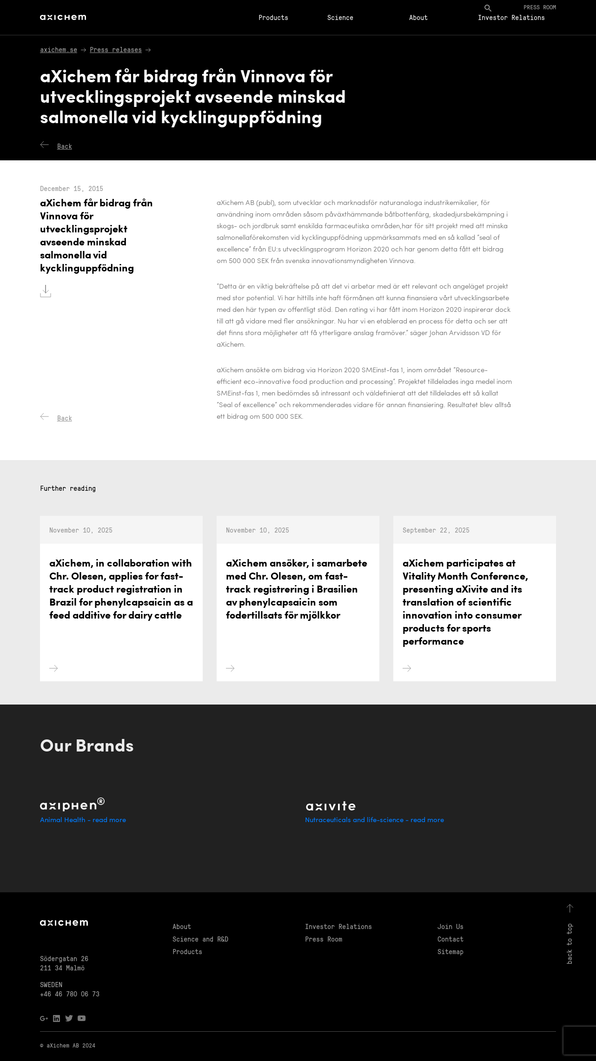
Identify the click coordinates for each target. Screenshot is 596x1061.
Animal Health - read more (83, 820)
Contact (450, 938)
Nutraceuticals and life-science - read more (374, 820)
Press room (539, 7)
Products (273, 17)
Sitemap (450, 951)
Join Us (450, 926)
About (418, 17)
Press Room (323, 938)
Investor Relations (511, 17)
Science (340, 17)
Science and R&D (200, 938)
